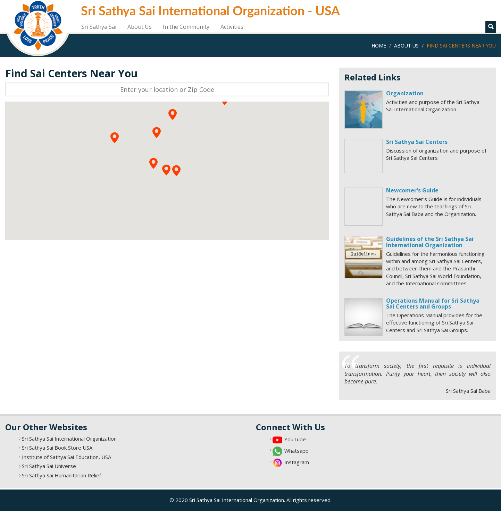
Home (378, 45)
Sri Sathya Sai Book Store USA (57, 447)
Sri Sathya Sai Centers (417, 142)
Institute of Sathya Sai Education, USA (66, 456)
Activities (231, 27)
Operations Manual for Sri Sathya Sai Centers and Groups (432, 304)
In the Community (186, 27)
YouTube (295, 439)
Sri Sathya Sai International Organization (69, 438)
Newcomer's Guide (412, 190)
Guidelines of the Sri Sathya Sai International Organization (430, 242)
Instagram (296, 462)
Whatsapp (296, 450)
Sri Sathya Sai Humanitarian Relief (61, 475)
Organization (405, 93)
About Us (139, 27)
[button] (166, 169)
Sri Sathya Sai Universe (49, 465)
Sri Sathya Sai (98, 27)
